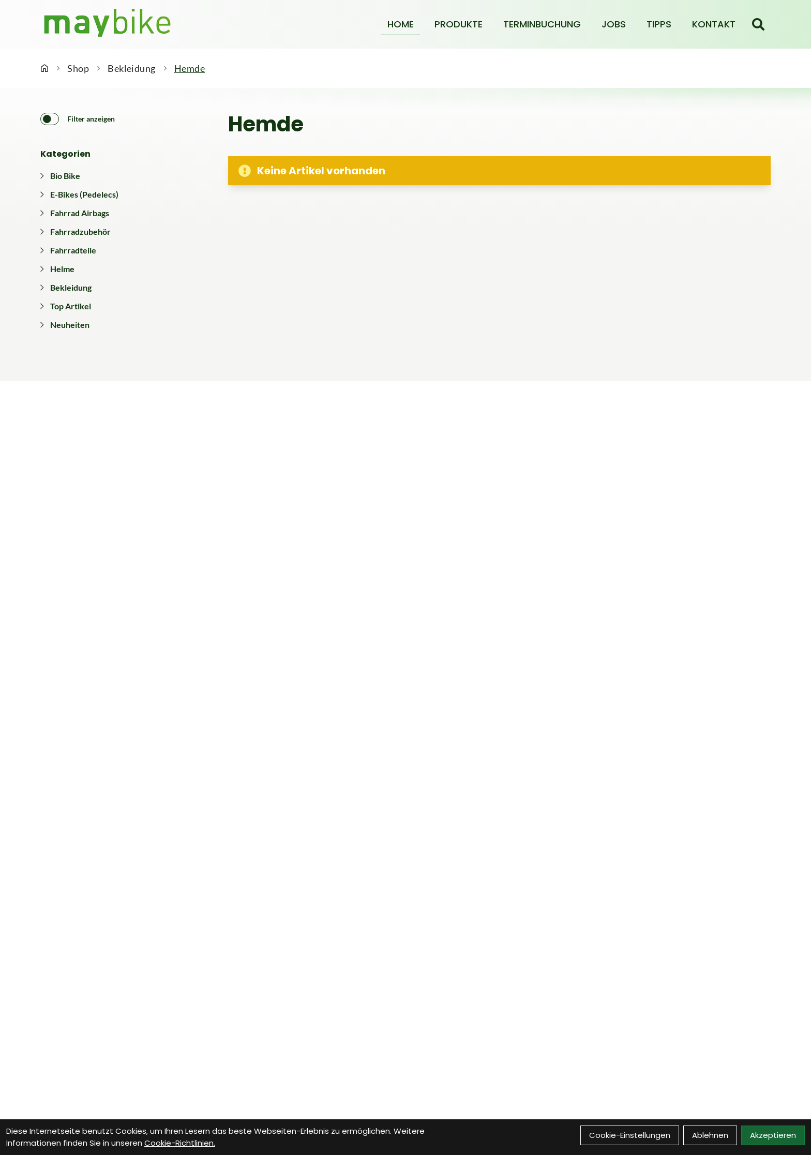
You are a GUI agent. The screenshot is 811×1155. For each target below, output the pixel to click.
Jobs (614, 24)
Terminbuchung (542, 24)
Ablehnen (710, 1135)
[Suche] (758, 24)
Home (400, 24)
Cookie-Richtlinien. (179, 1142)
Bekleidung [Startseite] (132, 68)
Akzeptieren (773, 1135)
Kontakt (713, 24)
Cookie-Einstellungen (629, 1135)
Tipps (659, 24)
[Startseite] (44, 68)
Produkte (458, 24)
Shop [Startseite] (78, 68)
